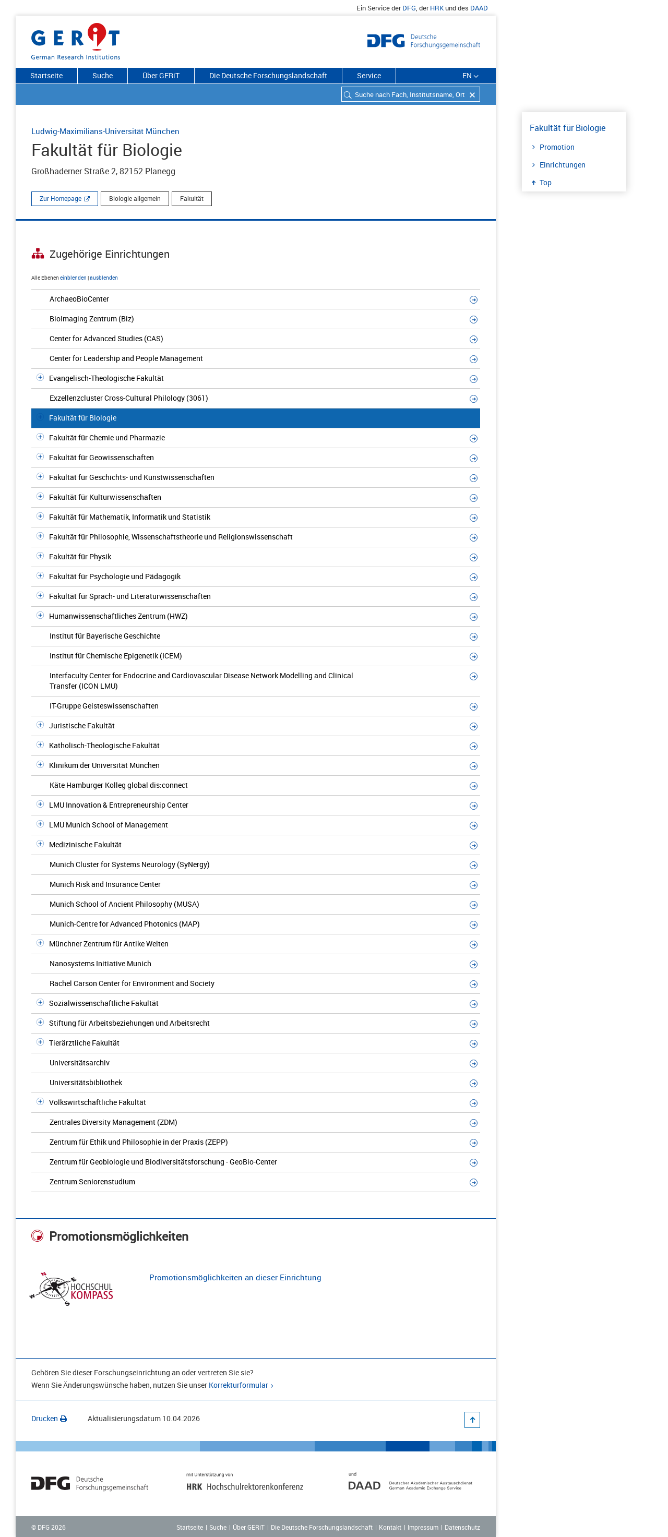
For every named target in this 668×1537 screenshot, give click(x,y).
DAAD (479, 8)
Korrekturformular (238, 1385)
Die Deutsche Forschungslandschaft (268, 75)
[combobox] (410, 94)
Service (369, 75)
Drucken (49, 1418)
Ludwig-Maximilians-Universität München (105, 131)
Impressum (423, 1527)
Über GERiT (161, 75)
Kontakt (390, 1527)
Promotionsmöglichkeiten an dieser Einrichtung (235, 1277)
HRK (437, 8)
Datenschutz (462, 1527)
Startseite (46, 75)
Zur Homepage (60, 198)
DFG (409, 8)
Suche (102, 75)
